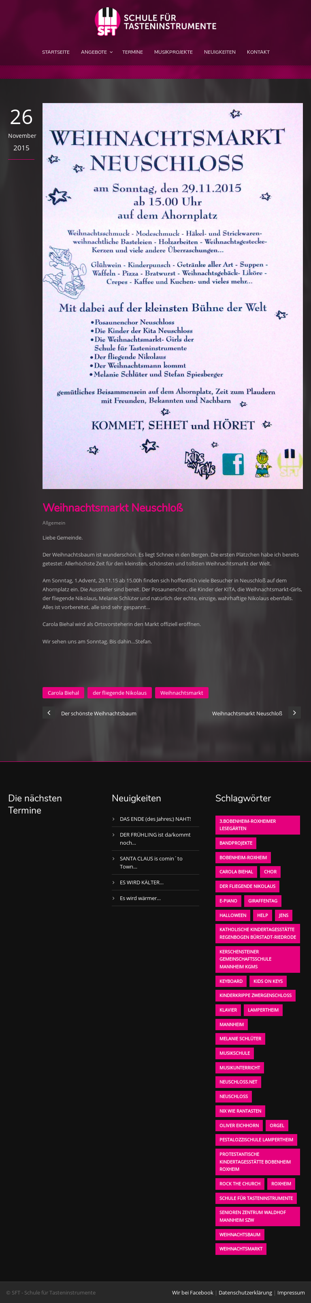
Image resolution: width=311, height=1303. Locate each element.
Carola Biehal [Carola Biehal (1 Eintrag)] (236, 872)
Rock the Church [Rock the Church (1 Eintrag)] (239, 1184)
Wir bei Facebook (192, 1292)
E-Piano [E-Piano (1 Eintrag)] (228, 901)
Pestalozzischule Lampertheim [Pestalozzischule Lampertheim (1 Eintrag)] (256, 1139)
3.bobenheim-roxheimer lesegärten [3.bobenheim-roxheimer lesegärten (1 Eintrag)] (247, 825)
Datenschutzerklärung (245, 1292)
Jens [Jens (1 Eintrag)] (283, 915)
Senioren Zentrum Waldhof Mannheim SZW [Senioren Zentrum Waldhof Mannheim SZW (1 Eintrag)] (252, 1216)
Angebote (94, 52)
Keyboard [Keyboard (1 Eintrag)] (231, 981)
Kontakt (258, 52)
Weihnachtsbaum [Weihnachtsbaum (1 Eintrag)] (239, 1234)
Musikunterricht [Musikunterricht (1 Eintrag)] (239, 1068)
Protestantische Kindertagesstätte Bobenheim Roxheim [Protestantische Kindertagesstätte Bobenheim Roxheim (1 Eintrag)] (255, 1161)
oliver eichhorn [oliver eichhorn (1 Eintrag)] (239, 1125)
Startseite (56, 52)
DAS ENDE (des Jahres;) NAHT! (155, 818)
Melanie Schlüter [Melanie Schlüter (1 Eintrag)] (240, 1038)
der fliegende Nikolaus (120, 692)
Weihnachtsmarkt (181, 692)
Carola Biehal (63, 692)
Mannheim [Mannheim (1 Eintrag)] (231, 1024)
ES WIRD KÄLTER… (142, 882)
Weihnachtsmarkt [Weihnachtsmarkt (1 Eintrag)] (240, 1249)
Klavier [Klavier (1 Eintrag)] (228, 1010)
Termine (132, 52)
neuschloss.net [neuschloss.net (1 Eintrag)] (238, 1082)
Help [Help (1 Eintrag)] (262, 915)
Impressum (291, 1292)
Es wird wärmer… (140, 898)
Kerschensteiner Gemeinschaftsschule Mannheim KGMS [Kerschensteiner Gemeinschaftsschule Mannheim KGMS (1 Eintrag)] (245, 959)
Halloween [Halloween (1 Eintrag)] (232, 915)
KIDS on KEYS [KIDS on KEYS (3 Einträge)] (268, 981)
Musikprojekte (173, 52)
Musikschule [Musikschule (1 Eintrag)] (234, 1053)
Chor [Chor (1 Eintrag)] (270, 872)
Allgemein (54, 522)
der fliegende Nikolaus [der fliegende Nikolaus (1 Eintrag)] (247, 886)
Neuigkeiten (220, 52)
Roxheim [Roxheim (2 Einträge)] (281, 1184)
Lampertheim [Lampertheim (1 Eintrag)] (263, 1010)
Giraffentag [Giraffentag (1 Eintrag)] (262, 901)
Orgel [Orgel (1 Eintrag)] (277, 1125)
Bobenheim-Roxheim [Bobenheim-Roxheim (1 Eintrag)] (243, 857)
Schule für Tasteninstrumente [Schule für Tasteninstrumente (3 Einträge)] (256, 1198)
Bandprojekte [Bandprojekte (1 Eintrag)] (235, 843)
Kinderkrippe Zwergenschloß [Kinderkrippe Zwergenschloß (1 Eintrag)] (255, 995)
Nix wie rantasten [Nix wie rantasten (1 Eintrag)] (240, 1111)
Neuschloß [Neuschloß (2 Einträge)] (233, 1096)
